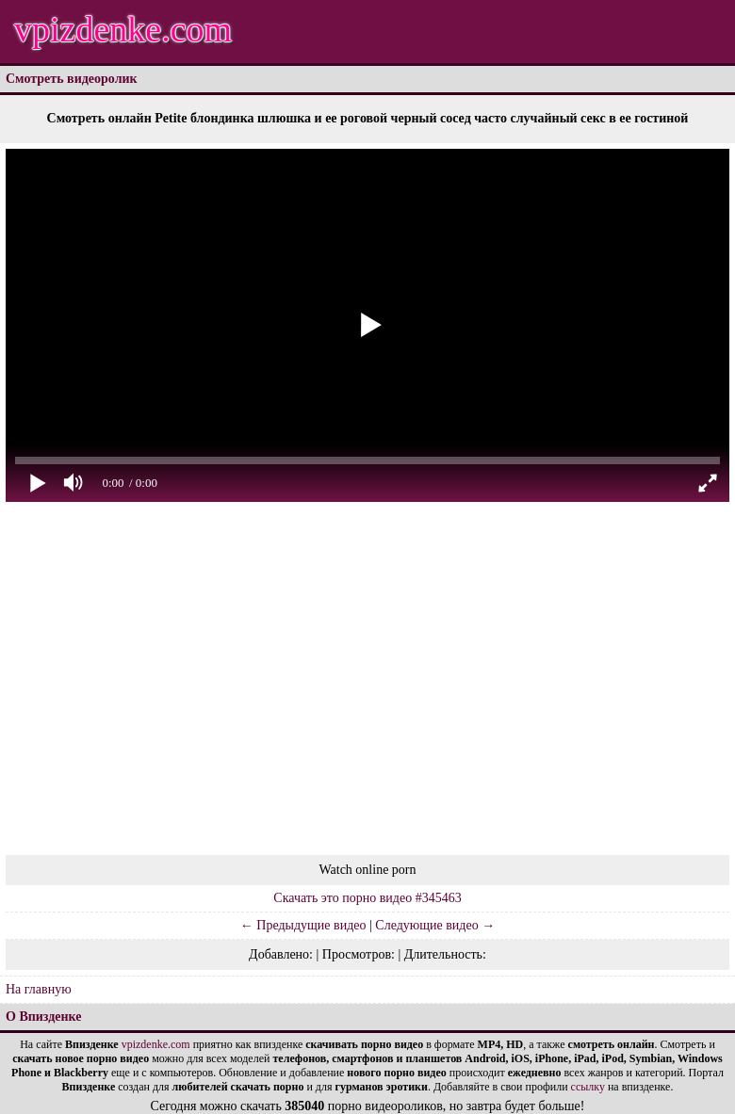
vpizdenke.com (123, 29)
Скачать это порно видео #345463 (367, 898)
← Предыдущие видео (303, 925)
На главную (39, 989)
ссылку (588, 1086)
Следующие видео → (435, 925)
